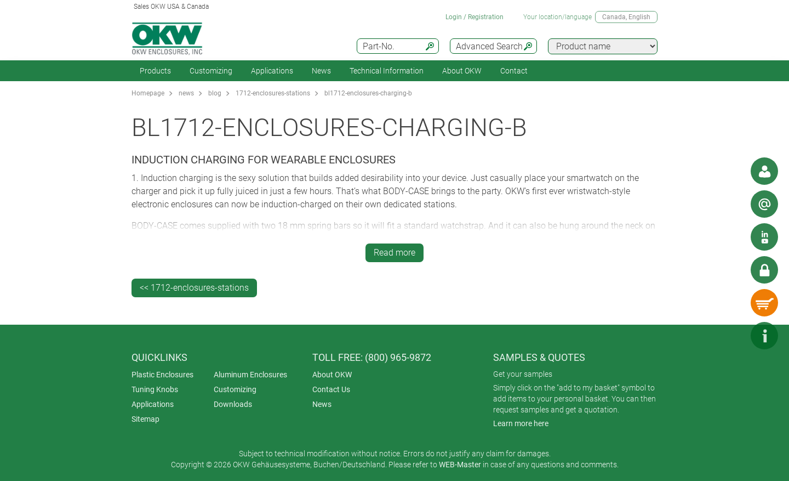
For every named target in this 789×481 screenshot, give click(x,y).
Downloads (233, 404)
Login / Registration (474, 17)
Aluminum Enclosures (250, 374)
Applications (272, 70)
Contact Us (331, 389)
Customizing (211, 70)
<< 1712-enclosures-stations (194, 287)
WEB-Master (460, 464)
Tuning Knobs (155, 389)
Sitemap (145, 419)
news (186, 93)
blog (214, 93)
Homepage (148, 93)
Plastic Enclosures (162, 374)
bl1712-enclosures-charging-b (368, 93)
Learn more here (520, 423)
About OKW (332, 374)
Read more (394, 252)
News (321, 70)
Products (155, 70)
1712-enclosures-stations (273, 93)
